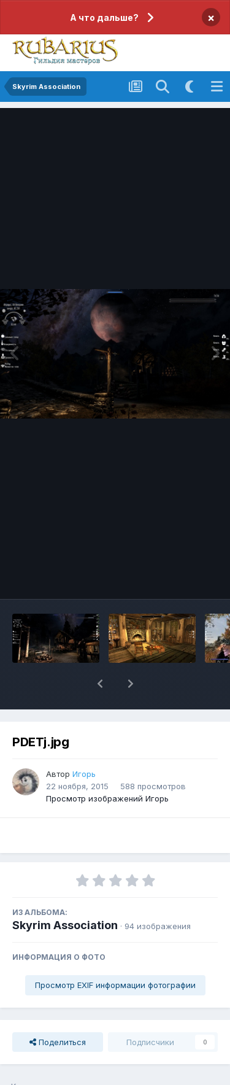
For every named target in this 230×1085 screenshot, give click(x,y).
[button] (99, 683)
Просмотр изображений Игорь (107, 798)
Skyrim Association (65, 925)
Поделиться (57, 1042)
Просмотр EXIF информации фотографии (115, 985)
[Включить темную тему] (189, 86)
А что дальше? (104, 17)
